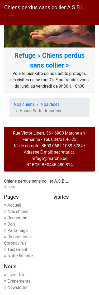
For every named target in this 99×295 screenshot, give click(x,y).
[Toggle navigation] (11, 18)
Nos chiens (24, 104)
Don (9, 224)
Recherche (15, 217)
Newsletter (16, 287)
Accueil (12, 205)
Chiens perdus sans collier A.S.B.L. (44, 7)
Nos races (50, 104)
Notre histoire (18, 255)
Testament (15, 249)
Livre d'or (14, 274)
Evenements (17, 281)
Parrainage (16, 230)
